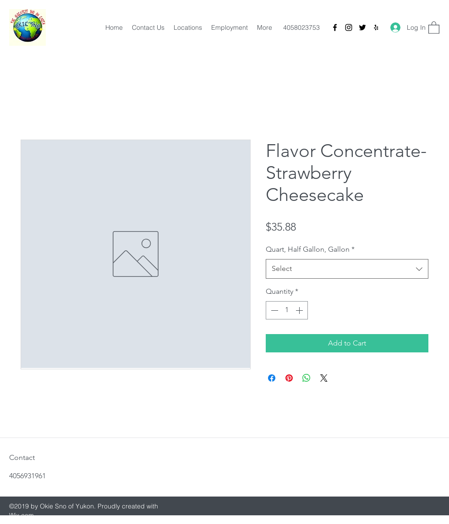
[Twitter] (362, 27)
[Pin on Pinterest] (289, 378)
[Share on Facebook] (271, 378)
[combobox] (347, 269)
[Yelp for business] (376, 27)
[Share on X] (323, 378)
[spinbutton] (287, 310)
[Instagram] (348, 27)
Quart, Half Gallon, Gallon (310, 249)
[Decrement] (273, 310)
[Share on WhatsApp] (306, 378)
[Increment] (300, 310)
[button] (433, 27)
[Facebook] (334, 27)
